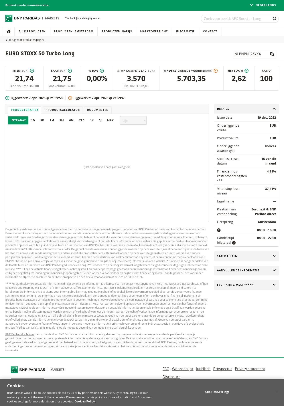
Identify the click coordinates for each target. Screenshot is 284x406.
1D (33, 120)
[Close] (277, 393)
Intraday (18, 120)
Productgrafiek (24, 110)
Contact (210, 31)
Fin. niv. (130, 86)
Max (110, 120)
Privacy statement (250, 368)
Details (246, 109)
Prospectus (222, 368)
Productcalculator (62, 110)
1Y (92, 120)
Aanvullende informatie (246, 270)
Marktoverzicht (154, 31)
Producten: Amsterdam (73, 31)
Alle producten (32, 31)
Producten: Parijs (117, 31)
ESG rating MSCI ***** (246, 285)
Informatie (185, 31)
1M (52, 120)
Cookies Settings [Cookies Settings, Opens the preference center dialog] (217, 393)
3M (61, 120)
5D (42, 120)
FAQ (166, 368)
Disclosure (171, 376)
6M (71, 120)
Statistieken (246, 256)
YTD (82, 120)
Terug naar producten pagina (27, 39)
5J (100, 120)
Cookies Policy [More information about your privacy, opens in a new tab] (85, 403)
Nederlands (263, 5)
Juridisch (203, 368)
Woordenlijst (182, 368)
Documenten (98, 110)
